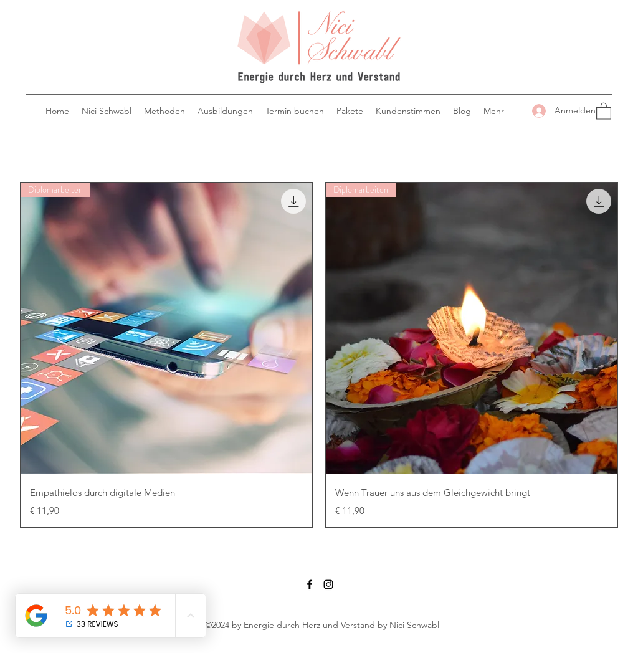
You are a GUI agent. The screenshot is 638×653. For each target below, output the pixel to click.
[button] (603, 111)
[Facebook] (309, 584)
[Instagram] (328, 584)
